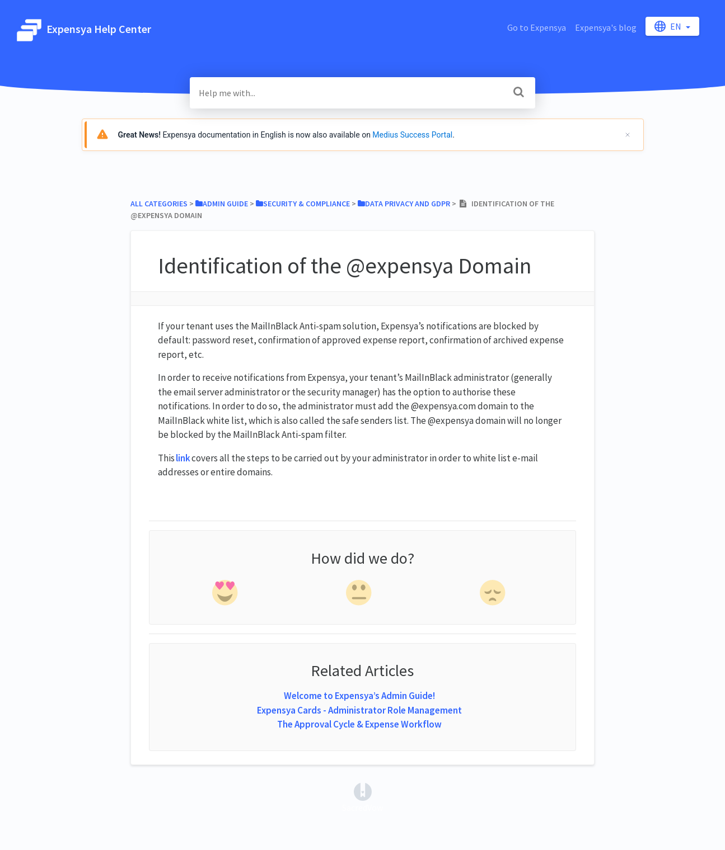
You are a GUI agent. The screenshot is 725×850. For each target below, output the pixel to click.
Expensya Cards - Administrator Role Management (359, 710)
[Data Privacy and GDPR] (404, 204)
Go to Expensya (536, 27)
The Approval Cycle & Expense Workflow (359, 724)
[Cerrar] (627, 134)
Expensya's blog (606, 27)
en (668, 26)
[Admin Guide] (221, 204)
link (183, 458)
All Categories (159, 204)
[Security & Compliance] (303, 204)
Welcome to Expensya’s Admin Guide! (359, 696)
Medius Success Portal (412, 134)
